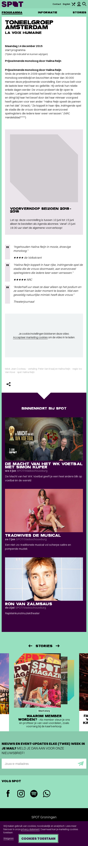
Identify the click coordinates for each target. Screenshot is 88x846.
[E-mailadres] (44, 764)
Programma (12, 12)
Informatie (47, 12)
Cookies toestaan (38, 838)
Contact (57, 4)
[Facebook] (8, 794)
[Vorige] (30, 645)
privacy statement (30, 829)
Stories (79, 12)
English (66, 4)
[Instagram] (21, 794)
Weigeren (8, 838)
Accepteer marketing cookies (30, 337)
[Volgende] (58, 645)
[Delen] (8, 384)
